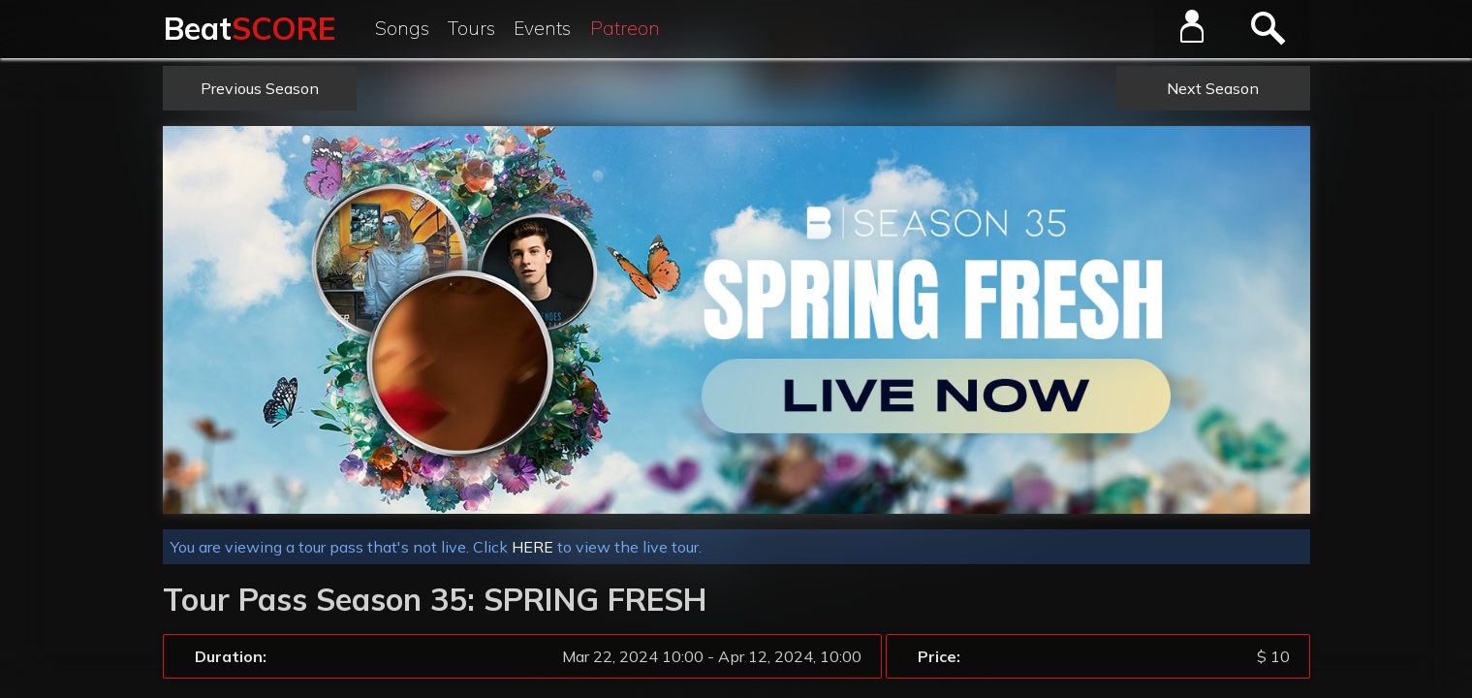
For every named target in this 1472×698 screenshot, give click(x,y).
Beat (249, 28)
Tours (471, 28)
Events (542, 28)
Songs (402, 28)
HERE (532, 546)
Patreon (625, 28)
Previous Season (260, 88)
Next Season (1213, 88)
